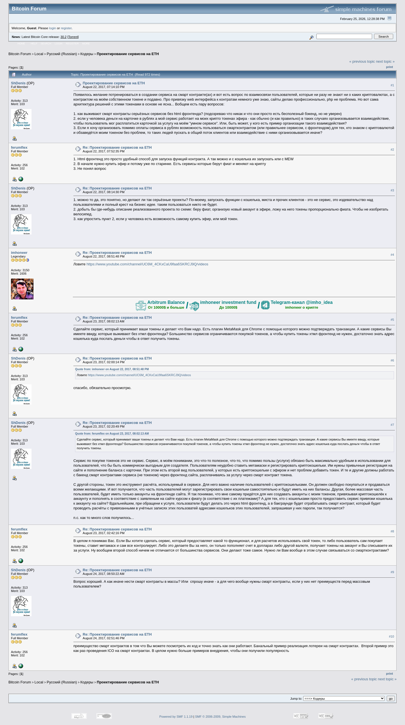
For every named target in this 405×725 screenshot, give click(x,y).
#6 (392, 360)
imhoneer (19, 252)
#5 (392, 319)
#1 (392, 85)
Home (21, 43)
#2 (392, 149)
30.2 (63, 37)
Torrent (73, 37)
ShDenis (18, 83)
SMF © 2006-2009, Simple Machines (220, 716)
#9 (392, 572)
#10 (391, 636)
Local (39, 54)
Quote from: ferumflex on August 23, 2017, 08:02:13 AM (112, 433)
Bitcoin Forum (19, 54)
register (66, 28)
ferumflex (19, 147)
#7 (392, 424)
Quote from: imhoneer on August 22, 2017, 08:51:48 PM (112, 369)
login (52, 28)
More (86, 43)
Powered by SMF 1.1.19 (176, 716)
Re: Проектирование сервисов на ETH (117, 147)
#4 (392, 254)
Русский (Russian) (62, 54)
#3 (392, 190)
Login (58, 43)
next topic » (385, 61)
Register (72, 43)
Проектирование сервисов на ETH (128, 54)
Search (46, 43)
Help (34, 43)
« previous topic (362, 61)
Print (389, 67)
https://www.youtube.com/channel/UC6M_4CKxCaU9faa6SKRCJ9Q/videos (147, 264)
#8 (392, 531)
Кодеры (86, 54)
